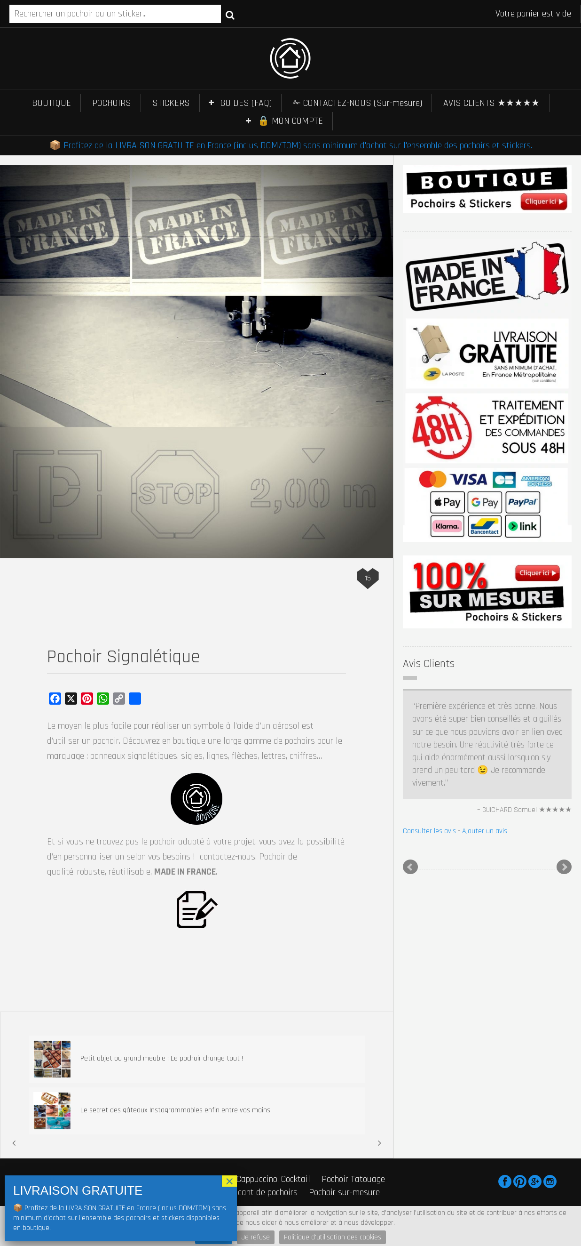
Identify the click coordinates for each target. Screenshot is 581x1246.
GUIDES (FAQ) (246, 103)
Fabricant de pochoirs (259, 1192)
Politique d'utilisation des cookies (332, 1237)
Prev (410, 867)
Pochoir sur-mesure (344, 1192)
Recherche (230, 14)
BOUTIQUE (51, 103)
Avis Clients (429, 664)
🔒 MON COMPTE (290, 121)
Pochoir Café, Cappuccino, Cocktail (248, 1179)
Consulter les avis (429, 831)
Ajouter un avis (484, 831)
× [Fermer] (229, 1181)
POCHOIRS (111, 103)
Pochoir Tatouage (353, 1179)
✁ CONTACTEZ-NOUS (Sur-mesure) (357, 103)
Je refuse (256, 1237)
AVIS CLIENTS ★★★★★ (491, 103)
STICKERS (171, 103)
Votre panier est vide (533, 14)
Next (564, 867)
